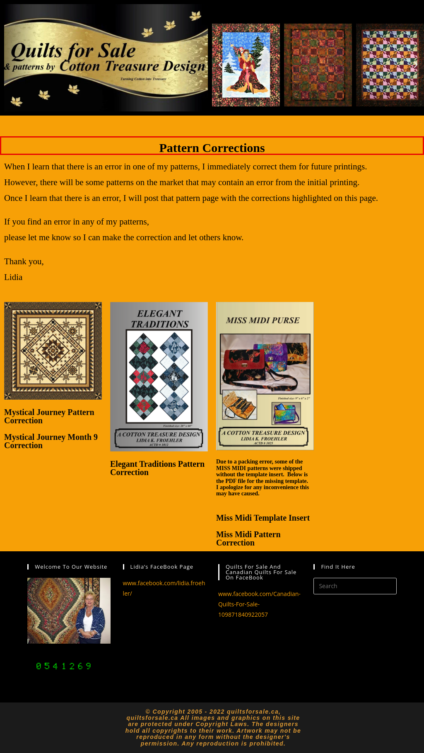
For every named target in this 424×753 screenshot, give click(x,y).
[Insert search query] (354, 586)
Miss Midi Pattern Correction (248, 538)
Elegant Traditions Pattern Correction (157, 468)
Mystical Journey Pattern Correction (49, 416)
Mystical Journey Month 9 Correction (51, 441)
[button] (220, 65)
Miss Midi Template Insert (263, 517)
